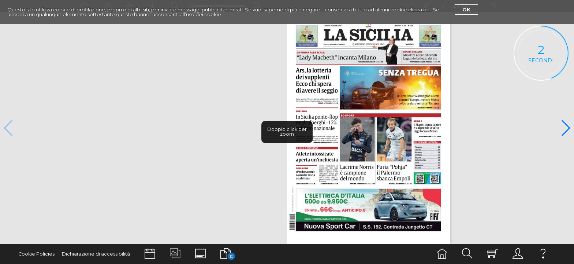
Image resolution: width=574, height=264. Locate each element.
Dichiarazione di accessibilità (96, 254)
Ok (466, 9)
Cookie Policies (36, 254)
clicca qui (419, 9)
